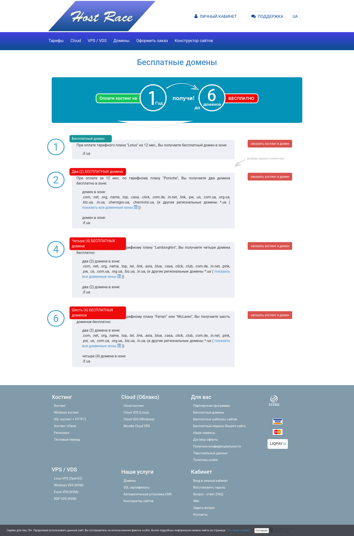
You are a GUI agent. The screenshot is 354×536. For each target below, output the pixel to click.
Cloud (75, 40)
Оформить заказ (152, 40)
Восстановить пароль (209, 487)
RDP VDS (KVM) (65, 499)
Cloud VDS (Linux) (136, 412)
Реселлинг (62, 433)
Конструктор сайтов (194, 40)
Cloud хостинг (133, 405)
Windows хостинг (66, 412)
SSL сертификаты (136, 487)
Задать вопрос (204, 508)
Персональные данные (210, 453)
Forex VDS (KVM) (66, 492)
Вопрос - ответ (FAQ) (208, 494)
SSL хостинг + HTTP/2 (70, 419)
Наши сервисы (204, 433)
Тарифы (56, 40)
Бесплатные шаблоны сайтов (215, 419)
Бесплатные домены (208, 412)
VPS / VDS (97, 40)
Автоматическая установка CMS (147, 494)
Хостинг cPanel (65, 426)
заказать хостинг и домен (270, 143)
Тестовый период (67, 439)
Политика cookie (205, 460)
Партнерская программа (211, 405)
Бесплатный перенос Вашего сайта (219, 426)
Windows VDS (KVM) (68, 485)
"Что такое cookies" (238, 530)
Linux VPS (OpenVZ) (68, 478)
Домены (121, 40)
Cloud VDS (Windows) (138, 419)
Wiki (196, 501)
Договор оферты (205, 439)
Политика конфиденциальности (217, 446)
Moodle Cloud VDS (136, 426)
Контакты (200, 514)
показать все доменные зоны (109, 207)
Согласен (262, 530)
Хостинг (60, 405)
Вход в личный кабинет (210, 480)
